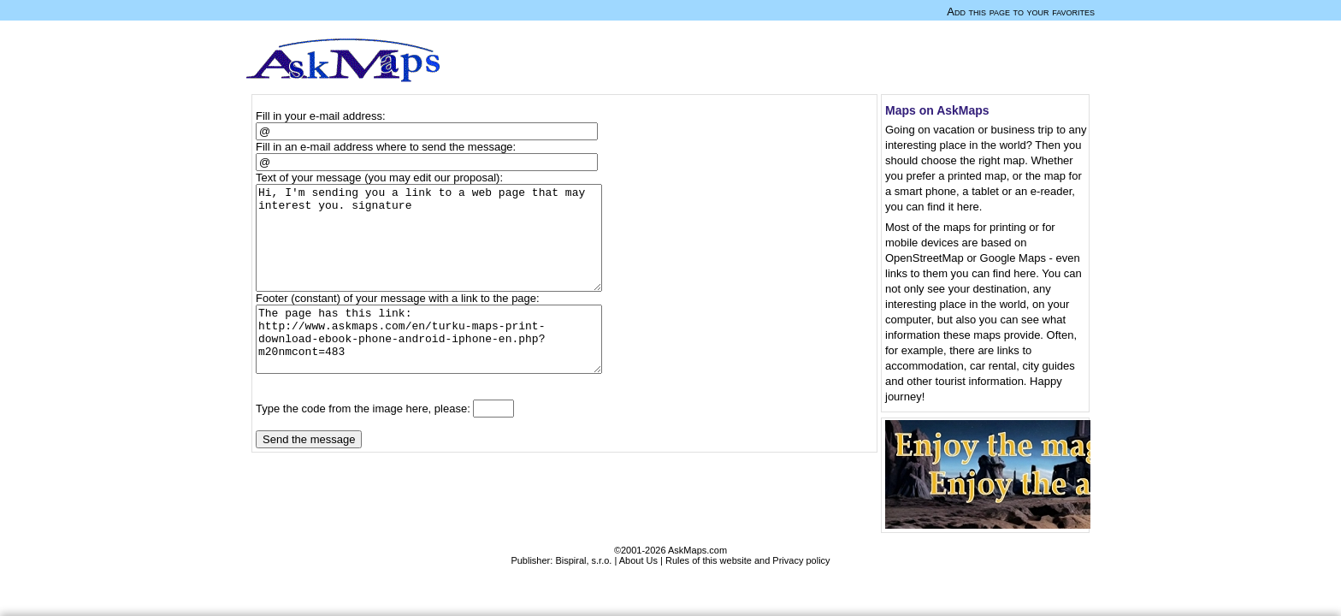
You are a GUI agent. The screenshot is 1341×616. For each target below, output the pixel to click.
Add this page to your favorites (1021, 11)
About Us (638, 560)
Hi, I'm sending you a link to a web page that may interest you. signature (436, 248)
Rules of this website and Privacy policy (747, 560)
